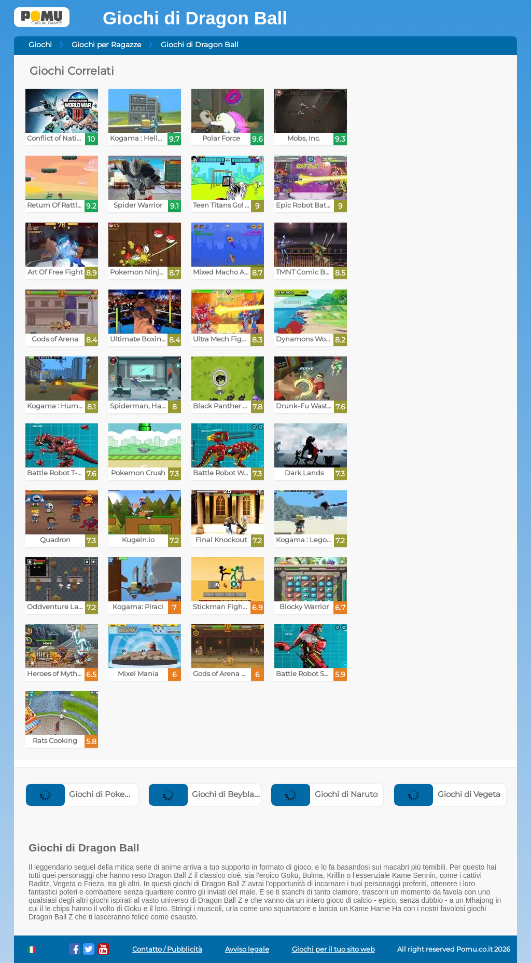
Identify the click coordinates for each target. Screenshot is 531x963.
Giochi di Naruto (324, 794)
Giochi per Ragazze (106, 44)
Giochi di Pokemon (84, 794)
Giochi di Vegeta (447, 794)
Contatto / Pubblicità (167, 949)
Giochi (40, 44)
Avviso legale (247, 949)
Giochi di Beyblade (206, 794)
